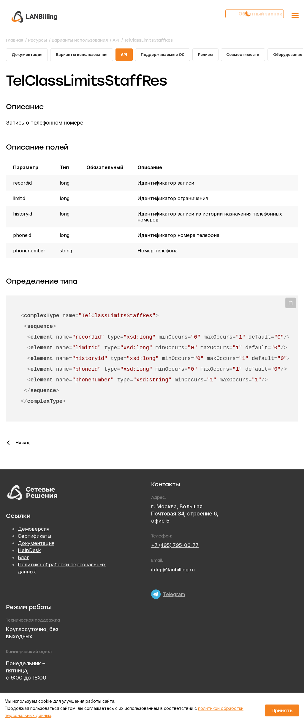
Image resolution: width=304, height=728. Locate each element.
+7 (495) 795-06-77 (177, 547)
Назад (22, 444)
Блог (24, 559)
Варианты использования (87, 55)
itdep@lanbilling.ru (174, 571)
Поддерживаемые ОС (174, 55)
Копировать (290, 304)
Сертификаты (35, 538)
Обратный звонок (257, 16)
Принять (282, 710)
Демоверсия (34, 531)
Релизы (220, 55)
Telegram (174, 591)
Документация (28, 55)
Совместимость (260, 55)
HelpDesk (30, 552)
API (133, 55)
